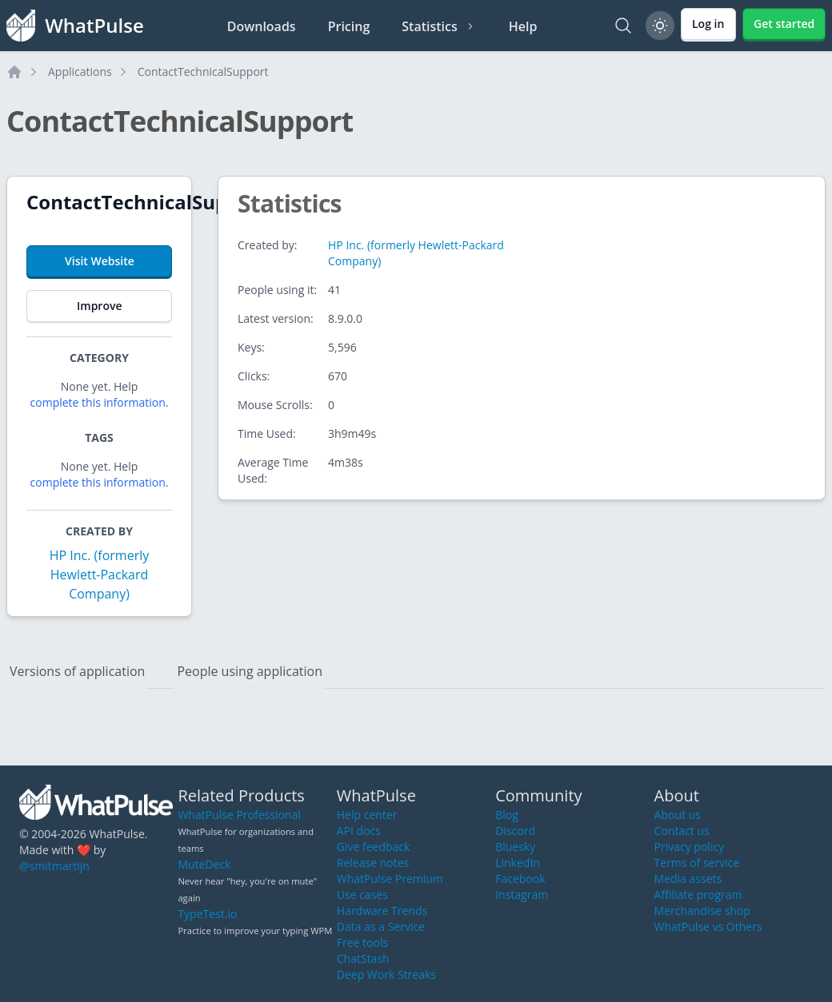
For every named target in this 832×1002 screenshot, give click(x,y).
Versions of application (77, 671)
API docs (359, 830)
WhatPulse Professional (239, 814)
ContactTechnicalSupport (203, 71)
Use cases (362, 894)
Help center (367, 814)
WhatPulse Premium (390, 878)
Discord (515, 830)
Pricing (349, 26)
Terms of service (697, 862)
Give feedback (373, 846)
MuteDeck (204, 864)
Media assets (688, 878)
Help (523, 26)
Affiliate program (698, 894)
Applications (80, 71)
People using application (249, 671)
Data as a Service (381, 926)
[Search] (623, 25)
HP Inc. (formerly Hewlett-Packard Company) (100, 574)
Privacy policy (689, 846)
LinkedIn (517, 862)
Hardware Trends (382, 910)
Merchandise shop (702, 910)
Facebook (520, 878)
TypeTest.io (207, 913)
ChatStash (363, 958)
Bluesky (515, 846)
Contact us (682, 830)
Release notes (373, 862)
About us (677, 814)
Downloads (261, 26)
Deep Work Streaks (386, 974)
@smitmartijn (54, 865)
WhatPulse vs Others (708, 926)
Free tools (362, 942)
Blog (506, 814)
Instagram (521, 894)
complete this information (98, 402)
